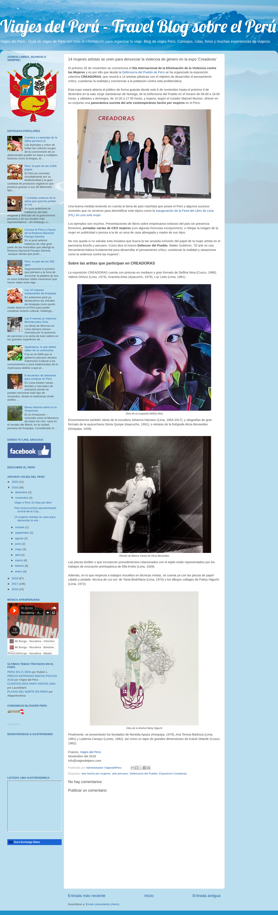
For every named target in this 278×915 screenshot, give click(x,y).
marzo (19, 560)
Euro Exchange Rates (27, 842)
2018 (15, 578)
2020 (15, 481)
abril (18, 554)
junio (18, 543)
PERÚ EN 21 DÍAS (19, 672)
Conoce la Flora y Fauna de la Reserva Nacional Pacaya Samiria (39, 233)
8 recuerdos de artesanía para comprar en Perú (40, 377)
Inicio (149, 895)
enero (19, 571)
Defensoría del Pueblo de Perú (143, 72)
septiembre (22, 532)
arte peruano (120, 773)
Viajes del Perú (90, 752)
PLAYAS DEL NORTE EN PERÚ (27, 691)
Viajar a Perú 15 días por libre (33, 502)
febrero (20, 565)
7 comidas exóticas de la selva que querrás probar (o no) (40, 201)
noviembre (22, 497)
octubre (20, 527)
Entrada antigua (207, 895)
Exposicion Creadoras (173, 773)
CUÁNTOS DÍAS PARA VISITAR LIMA (31, 683)
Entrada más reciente (87, 895)
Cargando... (14, 724)
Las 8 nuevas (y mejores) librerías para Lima (40, 320)
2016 (15, 589)
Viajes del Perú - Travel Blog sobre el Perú (138, 26)
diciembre (21, 492)
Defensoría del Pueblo (144, 773)
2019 (15, 487)
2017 (15, 583)
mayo (19, 549)
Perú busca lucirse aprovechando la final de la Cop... (35, 509)
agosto (19, 538)
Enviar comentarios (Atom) (102, 904)
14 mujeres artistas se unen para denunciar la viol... (35, 518)
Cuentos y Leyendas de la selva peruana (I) (40, 139)
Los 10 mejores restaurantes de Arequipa (40, 291)
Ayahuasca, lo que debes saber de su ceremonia (40, 348)
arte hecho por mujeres (96, 773)
